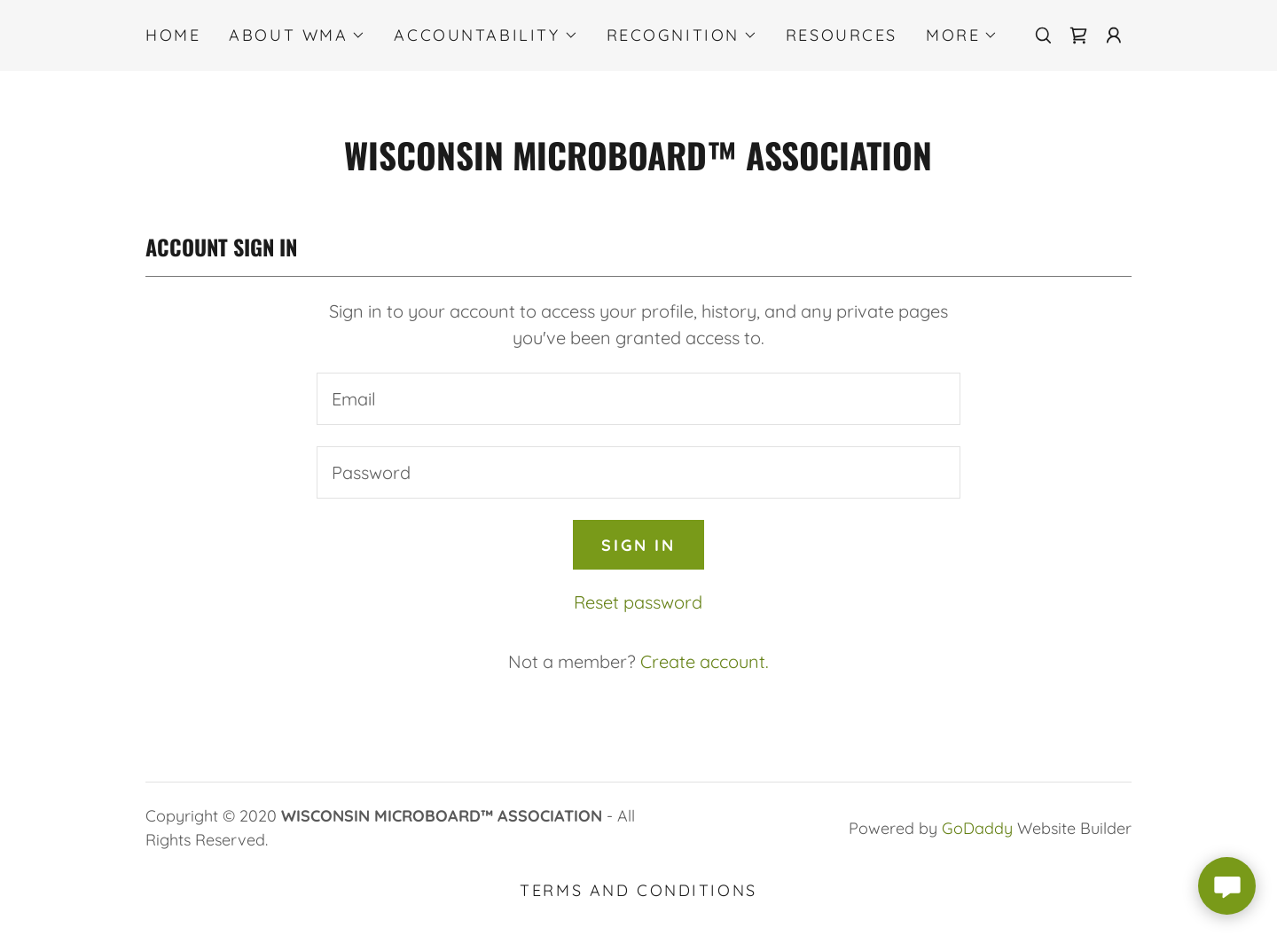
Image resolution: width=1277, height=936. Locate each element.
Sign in (638, 545)
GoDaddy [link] (977, 828)
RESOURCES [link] (841, 35)
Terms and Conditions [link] (638, 890)
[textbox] (638, 399)
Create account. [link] (704, 661)
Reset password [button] (638, 602)
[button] (297, 35)
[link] (1078, 35)
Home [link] (172, 35)
